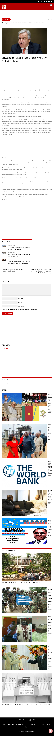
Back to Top (51, 731)
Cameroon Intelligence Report (26, 731)
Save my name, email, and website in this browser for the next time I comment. (20, 309)
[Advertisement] (27, 13)
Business (32, 724)
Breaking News (11, 245)
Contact (48, 724)
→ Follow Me (5, 348)
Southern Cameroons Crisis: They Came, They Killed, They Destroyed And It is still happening (41, 271)
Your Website (21, 306)
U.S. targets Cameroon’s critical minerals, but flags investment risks (23, 23)
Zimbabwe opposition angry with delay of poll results (12, 270)
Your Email (20, 302)
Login (27, 727)
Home (5, 724)
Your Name (20, 298)
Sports (26, 724)
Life (37, 724)
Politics (14, 724)
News (9, 259)
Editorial (20, 724)
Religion (42, 724)
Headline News (11, 252)
